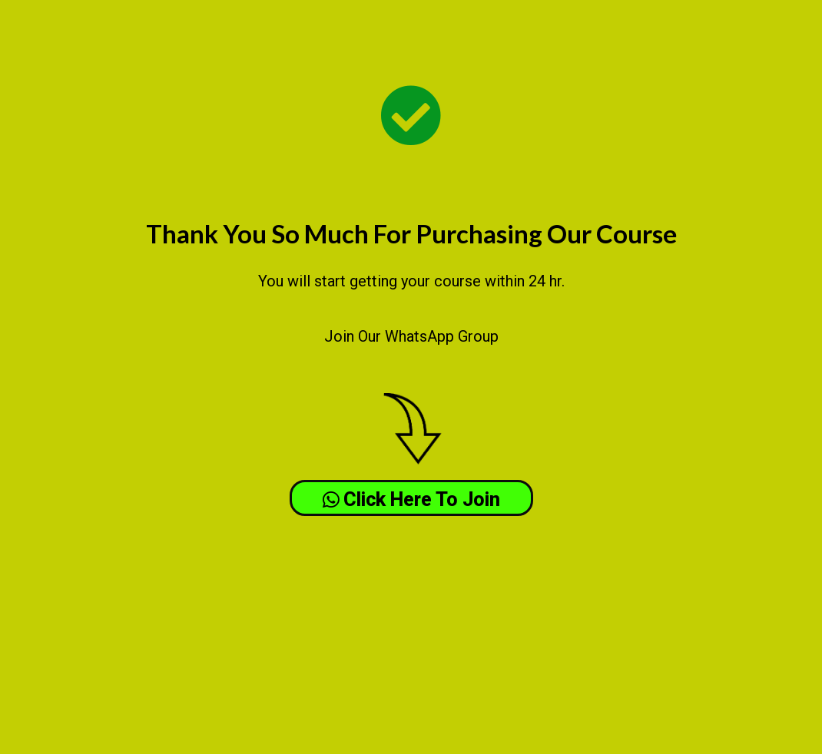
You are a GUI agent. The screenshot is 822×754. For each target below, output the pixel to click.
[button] (411, 498)
